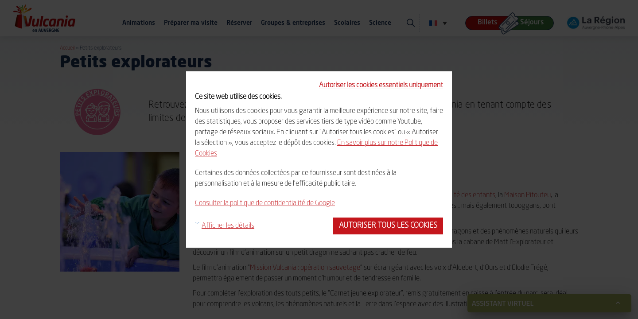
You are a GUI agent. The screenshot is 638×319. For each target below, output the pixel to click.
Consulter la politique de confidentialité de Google (265, 203)
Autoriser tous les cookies (388, 226)
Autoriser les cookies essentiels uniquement (381, 85)
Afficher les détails (228, 226)
